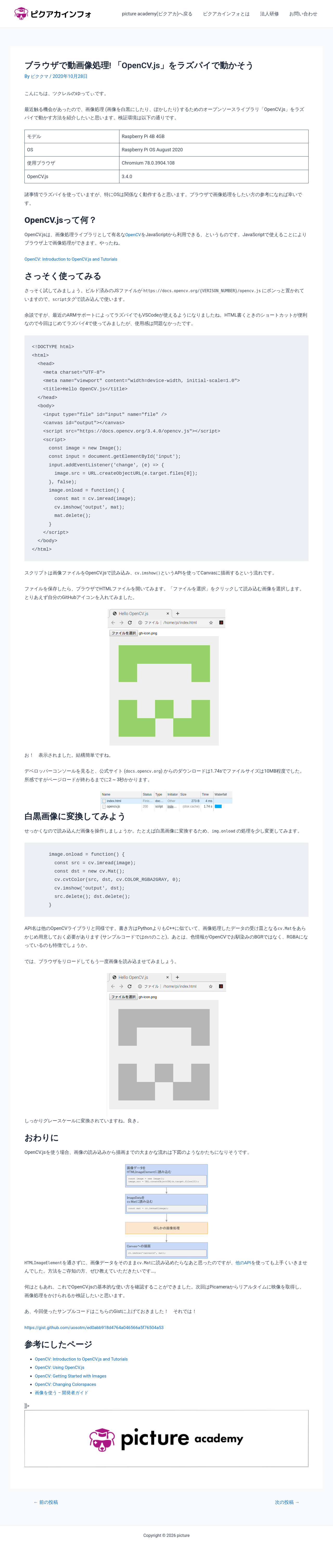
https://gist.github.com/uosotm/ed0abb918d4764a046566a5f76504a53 (99, 1327)
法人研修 (271, 13)
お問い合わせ (304, 13)
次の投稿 (286, 1502)
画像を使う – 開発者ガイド (63, 1392)
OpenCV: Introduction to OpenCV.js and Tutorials (74, 259)
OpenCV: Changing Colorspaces (68, 1384)
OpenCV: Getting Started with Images (73, 1376)
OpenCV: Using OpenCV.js (61, 1367)
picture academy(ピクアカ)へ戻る (161, 13)
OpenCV (133, 234)
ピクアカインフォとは (229, 13)
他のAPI (243, 1262)
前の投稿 (47, 1502)
